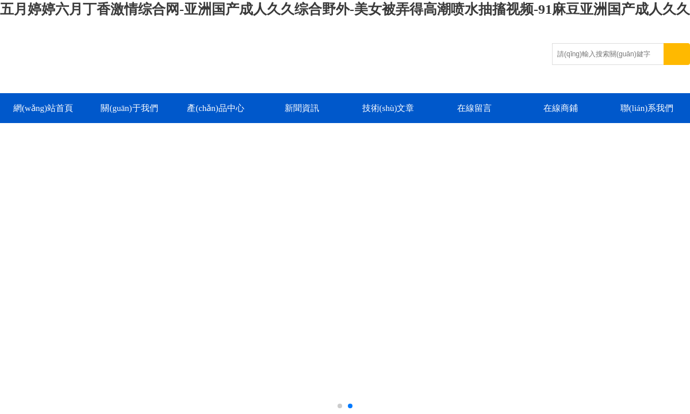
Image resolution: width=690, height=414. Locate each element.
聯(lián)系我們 (646, 108)
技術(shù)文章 (388, 108)
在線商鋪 (560, 108)
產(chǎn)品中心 (215, 108)
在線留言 (474, 108)
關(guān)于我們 (129, 108)
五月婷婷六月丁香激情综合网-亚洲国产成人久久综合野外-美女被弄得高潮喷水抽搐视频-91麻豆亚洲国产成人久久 (345, 9)
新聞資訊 (302, 108)
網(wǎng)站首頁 (43, 108)
